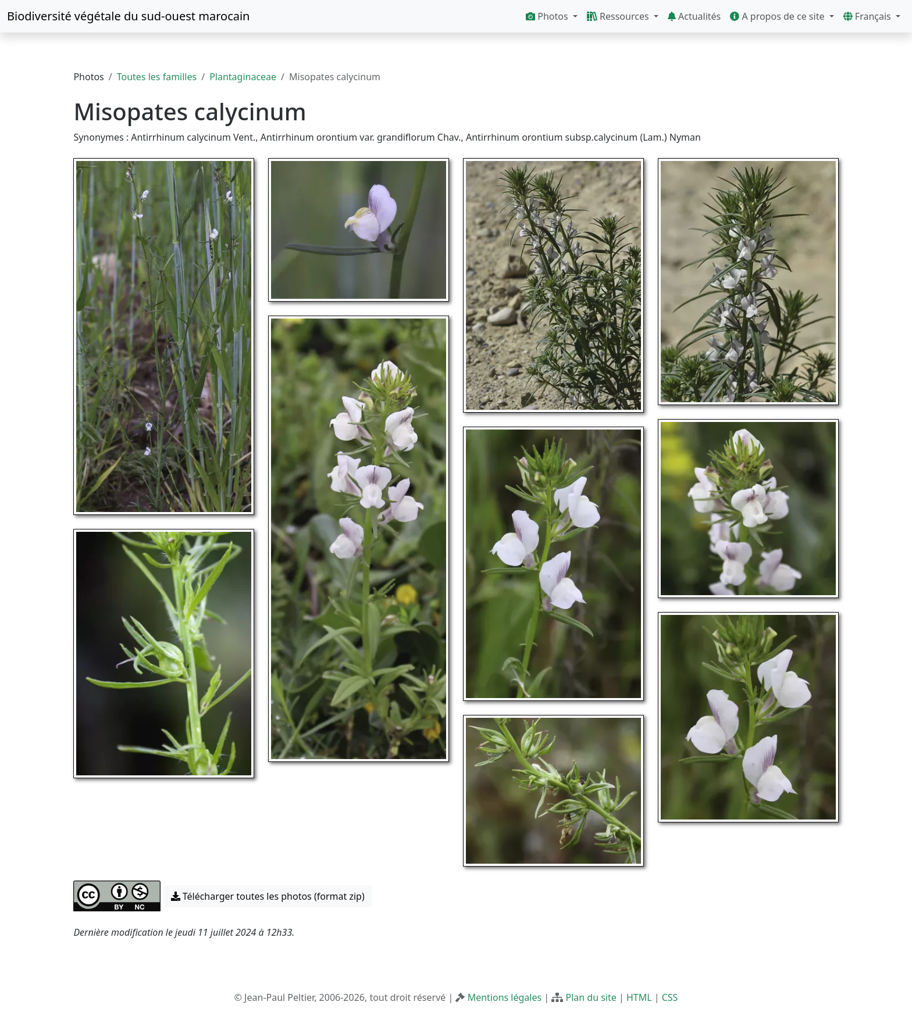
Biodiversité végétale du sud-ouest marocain (128, 16)
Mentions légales (505, 997)
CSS (670, 997)
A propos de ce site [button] (778, 16)
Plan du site (590, 997)
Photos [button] (548, 16)
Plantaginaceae (242, 76)
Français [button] (868, 16)
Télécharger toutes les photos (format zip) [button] (268, 896)
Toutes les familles (157, 76)
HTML (639, 997)
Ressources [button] (619, 16)
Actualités (694, 16)
